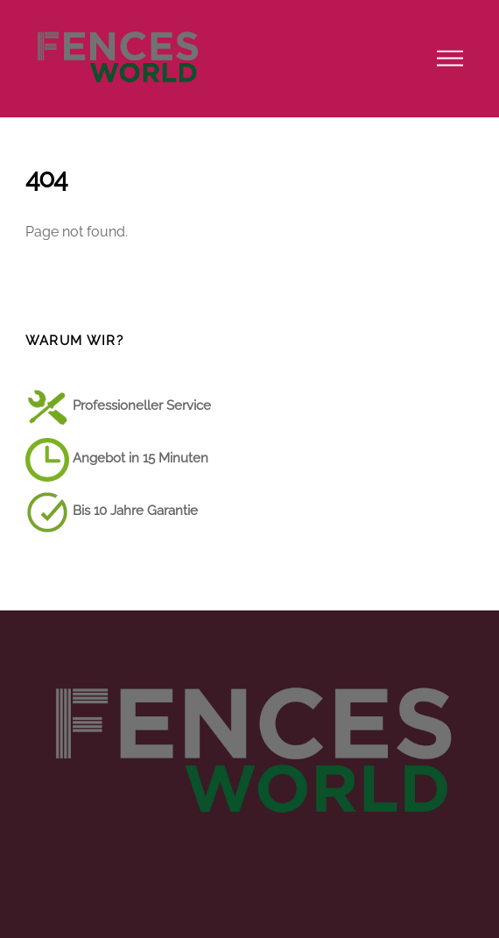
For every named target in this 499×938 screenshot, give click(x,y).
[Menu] (450, 58)
